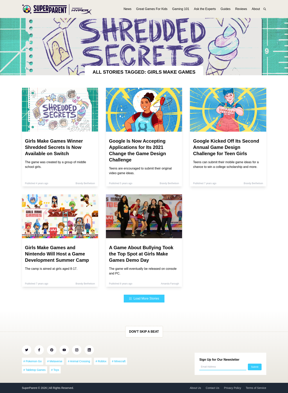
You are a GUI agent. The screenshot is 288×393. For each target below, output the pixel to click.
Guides (226, 9)
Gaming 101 (180, 9)
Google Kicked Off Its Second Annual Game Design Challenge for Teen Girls (226, 147)
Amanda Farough (170, 283)
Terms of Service (256, 387)
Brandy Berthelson (85, 183)
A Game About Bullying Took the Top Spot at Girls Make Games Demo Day (141, 254)
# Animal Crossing (79, 361)
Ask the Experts (205, 9)
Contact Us (212, 387)
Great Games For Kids (151, 9)
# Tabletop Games (34, 369)
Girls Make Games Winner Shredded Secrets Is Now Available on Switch (54, 147)
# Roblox (101, 361)
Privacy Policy (232, 387)
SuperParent (30, 387)
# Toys (55, 369)
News (127, 9)
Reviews (241, 9)
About (256, 9)
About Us (195, 387)
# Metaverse (54, 361)
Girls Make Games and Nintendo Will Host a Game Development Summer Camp (57, 254)
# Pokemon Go (32, 361)
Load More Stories (144, 298)
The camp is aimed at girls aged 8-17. (51, 268)
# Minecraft (118, 361)
